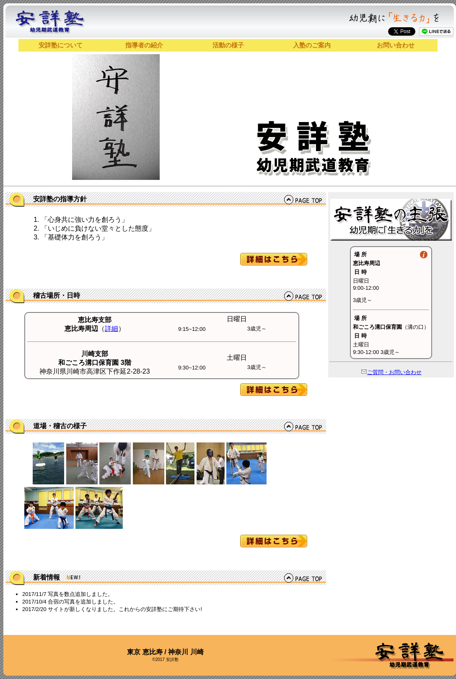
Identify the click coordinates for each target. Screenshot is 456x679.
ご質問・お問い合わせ (391, 372)
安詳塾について (61, 45)
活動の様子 (228, 45)
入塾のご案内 (312, 45)
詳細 (111, 328)
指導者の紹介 (144, 45)
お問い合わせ (396, 45)
